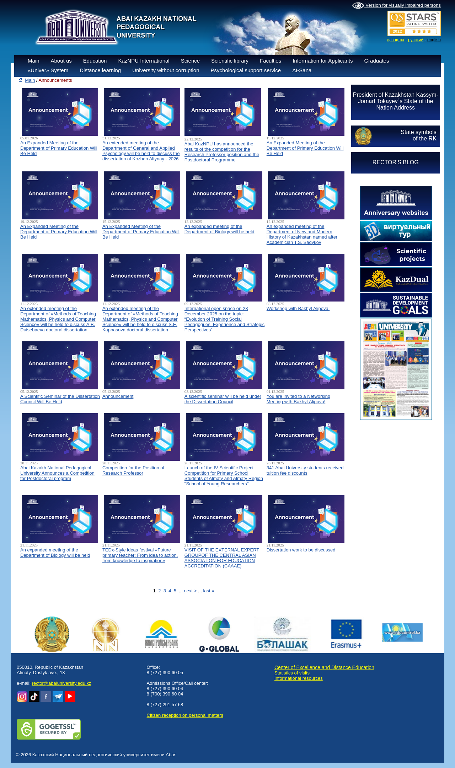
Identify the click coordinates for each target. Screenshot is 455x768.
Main (33, 61)
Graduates (376, 61)
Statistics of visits (292, 673)
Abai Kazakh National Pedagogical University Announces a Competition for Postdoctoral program (57, 473)
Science (190, 61)
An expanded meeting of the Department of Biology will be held (219, 229)
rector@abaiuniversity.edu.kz (61, 683)
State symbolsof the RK (418, 135)
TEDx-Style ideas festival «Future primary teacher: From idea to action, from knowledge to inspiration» (140, 555)
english (434, 39)
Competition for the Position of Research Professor (133, 470)
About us (61, 61)
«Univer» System (48, 70)
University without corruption (165, 70)
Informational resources (298, 678)
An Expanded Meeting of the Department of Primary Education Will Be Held (58, 148)
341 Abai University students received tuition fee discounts (305, 470)
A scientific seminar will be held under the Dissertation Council (222, 399)
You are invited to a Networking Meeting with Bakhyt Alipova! (298, 399)
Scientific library (229, 61)
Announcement (117, 396)
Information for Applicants (323, 61)
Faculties (270, 61)
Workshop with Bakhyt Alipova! (298, 308)
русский (415, 39)
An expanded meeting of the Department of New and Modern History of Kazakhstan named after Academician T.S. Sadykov (302, 234)
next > (190, 590)
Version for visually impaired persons (396, 5)
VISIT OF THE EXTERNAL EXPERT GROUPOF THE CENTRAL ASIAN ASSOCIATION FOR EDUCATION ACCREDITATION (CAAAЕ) (221, 558)
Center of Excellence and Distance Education (324, 667)
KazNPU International (143, 61)
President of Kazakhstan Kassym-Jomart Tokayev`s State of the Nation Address (395, 101)
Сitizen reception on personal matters (185, 715)
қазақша (395, 39)
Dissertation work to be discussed (301, 550)
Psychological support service (246, 70)
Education (95, 61)
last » (208, 590)
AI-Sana (301, 70)
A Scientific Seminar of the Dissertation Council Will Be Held (60, 399)
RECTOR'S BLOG (396, 162)
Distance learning (100, 70)
